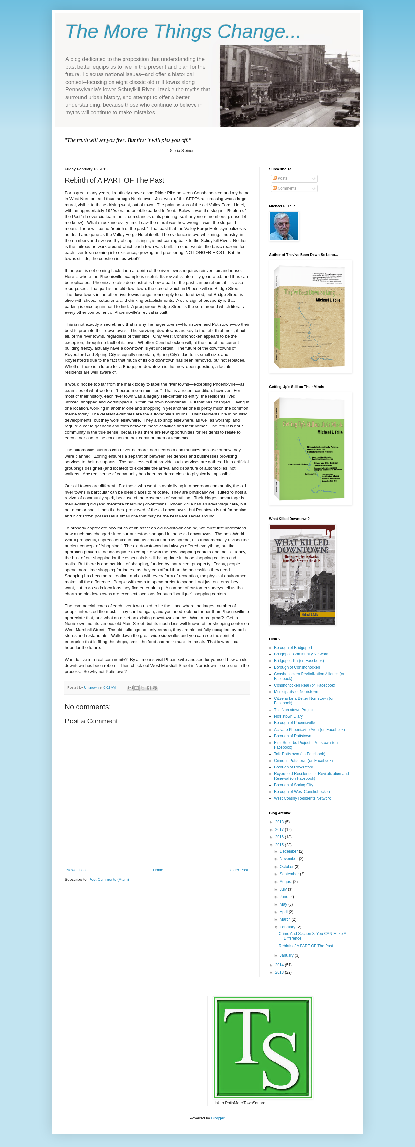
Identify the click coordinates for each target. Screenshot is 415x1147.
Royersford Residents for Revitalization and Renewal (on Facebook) (311, 775)
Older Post (239, 870)
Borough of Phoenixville (294, 723)
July (284, 889)
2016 (280, 837)
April (284, 912)
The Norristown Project (294, 710)
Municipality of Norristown (296, 691)
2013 (280, 972)
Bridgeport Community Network (301, 654)
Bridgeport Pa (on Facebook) (299, 660)
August (286, 882)
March (286, 919)
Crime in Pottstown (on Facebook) (303, 760)
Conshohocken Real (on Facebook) (304, 685)
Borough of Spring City (293, 785)
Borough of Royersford (293, 767)
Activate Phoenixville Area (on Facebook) (309, 729)
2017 (280, 829)
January (287, 955)
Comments (284, 188)
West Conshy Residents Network (302, 798)
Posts (280, 178)
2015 (280, 845)
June (284, 896)
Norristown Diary (288, 716)
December (289, 851)
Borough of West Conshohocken (302, 791)
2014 (280, 965)
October (287, 866)
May (284, 904)
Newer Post (76, 870)
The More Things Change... (183, 31)
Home (158, 870)
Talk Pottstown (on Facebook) (299, 754)
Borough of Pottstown (292, 736)
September (290, 874)
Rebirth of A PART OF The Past (306, 946)
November (289, 859)
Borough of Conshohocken (297, 667)
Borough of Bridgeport (293, 647)
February (288, 927)
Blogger (217, 1118)
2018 (280, 822)
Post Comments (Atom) (109, 879)
